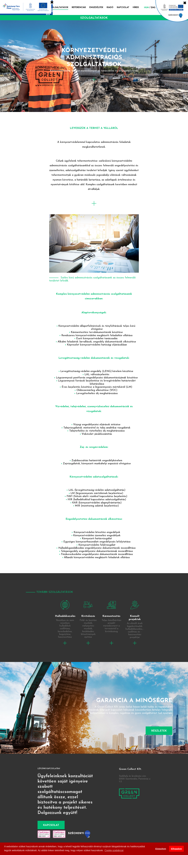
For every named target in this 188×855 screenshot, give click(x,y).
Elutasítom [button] (160, 849)
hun (146, 8)
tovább (65, 621)
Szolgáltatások (58, 7)
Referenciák (79, 7)
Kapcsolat (123, 7)
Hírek (136, 7)
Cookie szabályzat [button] (114, 850)
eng (153, 8)
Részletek (159, 731)
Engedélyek (96, 7)
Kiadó (110, 7)
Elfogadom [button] (176, 849)
